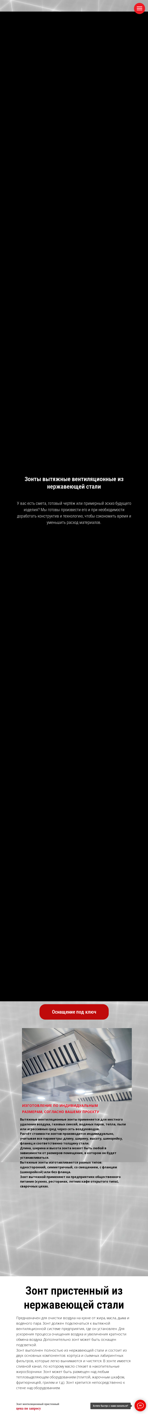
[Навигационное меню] (139, 8)
